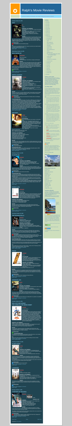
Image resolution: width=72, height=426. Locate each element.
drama (15, 110)
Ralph (47, 144)
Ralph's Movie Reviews (38, 10)
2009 (47, 29)
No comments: (24, 47)
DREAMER (15, 113)
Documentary (16, 72)
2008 (47, 31)
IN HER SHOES (16, 343)
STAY (13, 22)
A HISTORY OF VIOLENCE (19, 391)
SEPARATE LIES (16, 280)
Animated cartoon (17, 339)
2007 (47, 32)
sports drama (16, 150)
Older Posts (39, 419)
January (48, 72)
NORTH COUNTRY (17, 75)
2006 (47, 34)
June (48, 65)
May (48, 66)
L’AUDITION (15, 367)
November (49, 38)
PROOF (14, 251)
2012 (47, 25)
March (48, 69)
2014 (47, 22)
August (48, 62)
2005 (47, 35)
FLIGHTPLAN (15, 155)
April (48, 68)
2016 (47, 21)
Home (27, 419)
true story (18, 110)
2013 (47, 24)
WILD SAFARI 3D (16, 53)
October (48, 39)
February (48, 71)
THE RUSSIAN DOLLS (18, 215)
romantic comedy (17, 248)
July (48, 63)
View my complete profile (49, 152)
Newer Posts (14, 419)
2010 (47, 28)
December (49, 36)
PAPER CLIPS (16, 187)
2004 (47, 74)
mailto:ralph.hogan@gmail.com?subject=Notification (51, 194)
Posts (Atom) (19, 421)
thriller (15, 48)
